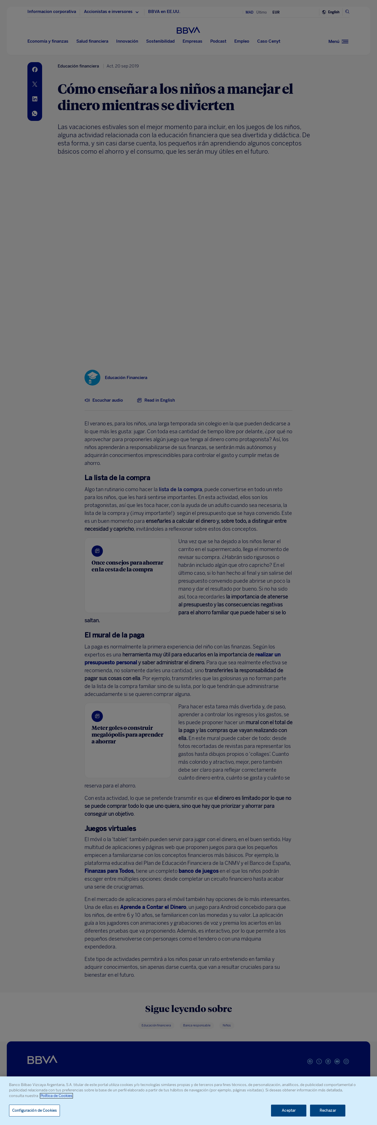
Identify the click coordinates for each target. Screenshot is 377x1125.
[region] (188, 1100)
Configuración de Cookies (34, 1110)
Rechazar (328, 1110)
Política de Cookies (56, 1096)
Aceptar (289, 1110)
